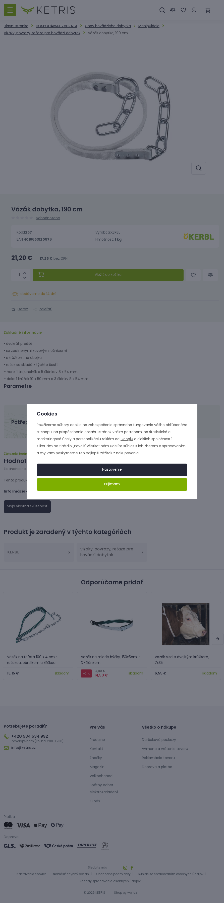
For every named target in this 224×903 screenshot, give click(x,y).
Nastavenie (112, 470)
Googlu (127, 439)
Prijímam (112, 484)
